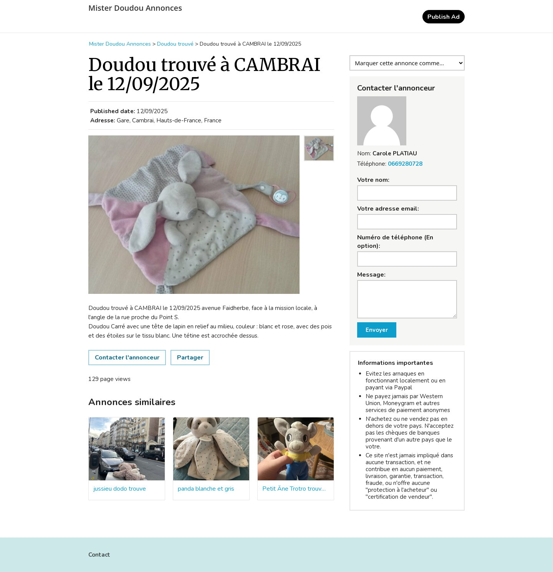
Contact (99, 555)
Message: (371, 274)
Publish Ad (443, 17)
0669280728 (405, 164)
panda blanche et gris (206, 488)
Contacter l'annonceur (127, 357)
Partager (190, 357)
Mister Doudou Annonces (135, 8)
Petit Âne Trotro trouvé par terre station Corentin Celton (295, 488)
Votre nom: (373, 180)
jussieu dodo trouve (119, 488)
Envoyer (377, 330)
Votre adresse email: (388, 208)
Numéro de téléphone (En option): (395, 241)
